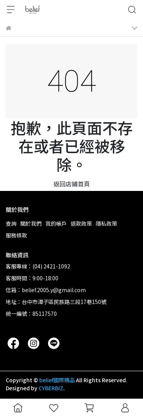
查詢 (11, 223)
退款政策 (81, 223)
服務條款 (16, 235)
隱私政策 (106, 223)
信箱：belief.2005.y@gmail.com (46, 290)
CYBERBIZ (51, 388)
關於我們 (31, 223)
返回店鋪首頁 (71, 183)
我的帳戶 (56, 223)
